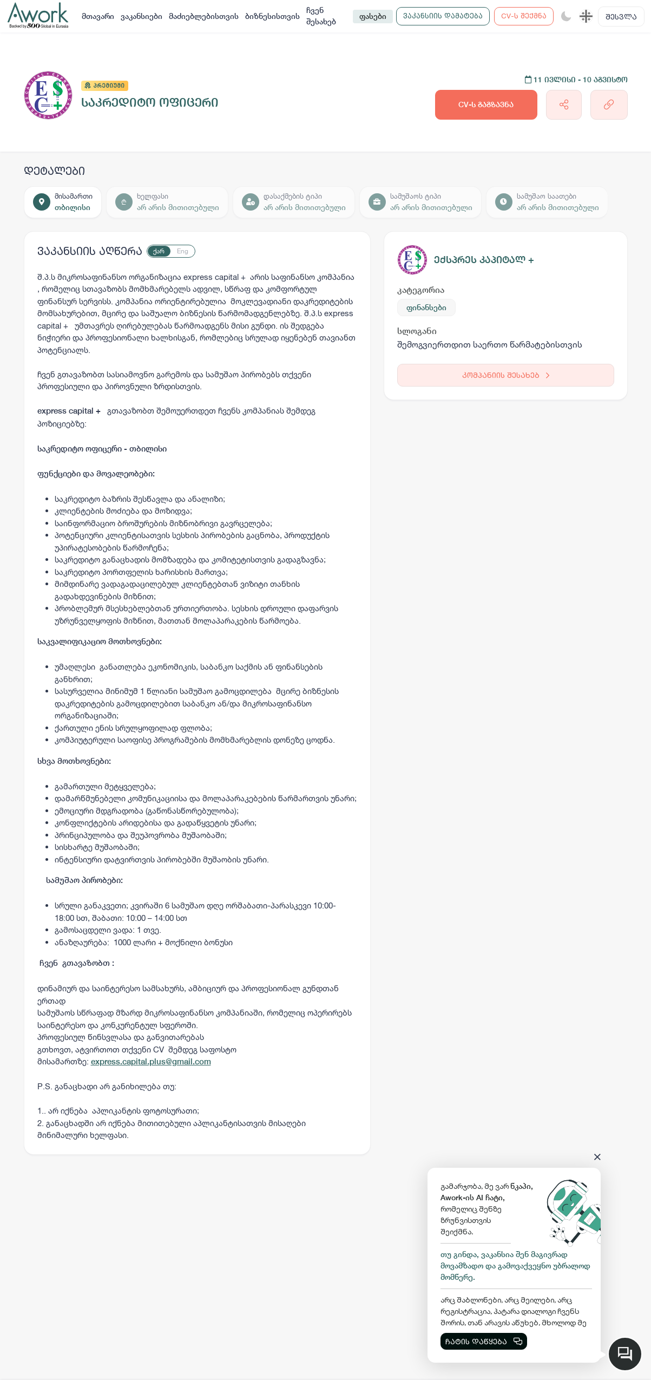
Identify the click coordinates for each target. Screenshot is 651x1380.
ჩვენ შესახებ (321, 16)
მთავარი (98, 16)
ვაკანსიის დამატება (443, 15)
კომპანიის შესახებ (505, 375)
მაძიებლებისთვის (204, 16)
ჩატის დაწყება (483, 1341)
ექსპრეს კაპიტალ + (484, 259)
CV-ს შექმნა (524, 15)
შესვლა (621, 16)
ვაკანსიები (141, 16)
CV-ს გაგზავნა (486, 104)
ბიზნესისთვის (272, 16)
